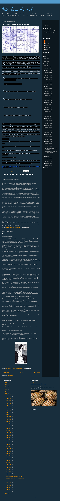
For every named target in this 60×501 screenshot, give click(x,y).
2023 (45, 59)
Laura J (45, 25)
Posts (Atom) (10, 375)
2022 (45, 61)
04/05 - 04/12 (48, 134)
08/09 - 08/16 (48, 102)
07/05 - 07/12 (48, 111)
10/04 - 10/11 (48, 88)
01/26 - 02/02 (48, 159)
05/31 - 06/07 (48, 120)
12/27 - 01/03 (48, 66)
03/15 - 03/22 (48, 139)
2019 (45, 167)
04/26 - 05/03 (48, 129)
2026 (45, 54)
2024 (45, 58)
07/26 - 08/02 (48, 105)
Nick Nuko (47, 45)
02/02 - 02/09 (48, 158)
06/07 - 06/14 (48, 118)
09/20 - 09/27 (48, 91)
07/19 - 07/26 (48, 107)
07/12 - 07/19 (48, 109)
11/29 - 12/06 (48, 73)
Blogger (35, 496)
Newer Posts (5, 372)
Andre (45, 23)
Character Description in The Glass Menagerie (17, 174)
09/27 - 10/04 (48, 89)
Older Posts (36, 372)
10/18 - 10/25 (48, 84)
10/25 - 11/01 (48, 82)
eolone (46, 49)
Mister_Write (48, 43)
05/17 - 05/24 (48, 123)
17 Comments (18, 171)
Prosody (5, 234)
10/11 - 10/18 (48, 86)
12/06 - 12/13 (48, 72)
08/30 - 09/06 (48, 97)
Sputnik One (47, 47)
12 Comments (19, 368)
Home (21, 372)
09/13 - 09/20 (48, 93)
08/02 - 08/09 (48, 104)
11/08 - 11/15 (48, 79)
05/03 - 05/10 (48, 127)
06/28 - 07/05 (48, 113)
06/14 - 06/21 (48, 116)
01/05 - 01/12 (48, 165)
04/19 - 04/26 (48, 130)
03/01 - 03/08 (48, 143)
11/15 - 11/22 (48, 77)
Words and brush (17, 9)
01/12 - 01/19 (48, 163)
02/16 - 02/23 (48, 146)
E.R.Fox (47, 40)
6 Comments (17, 227)
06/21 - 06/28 (48, 114)
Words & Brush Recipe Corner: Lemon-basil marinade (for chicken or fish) (42, 383)
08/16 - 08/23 (48, 100)
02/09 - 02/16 (48, 156)
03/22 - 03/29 (48, 137)
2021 (45, 63)
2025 (45, 56)
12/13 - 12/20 (48, 70)
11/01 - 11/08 (48, 81)
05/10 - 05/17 (48, 125)
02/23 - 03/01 (48, 145)
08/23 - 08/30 (48, 98)
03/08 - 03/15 (48, 141)
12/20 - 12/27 (48, 68)
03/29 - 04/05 (48, 136)
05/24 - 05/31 (48, 121)
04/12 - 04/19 (48, 132)
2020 (45, 65)
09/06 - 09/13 (48, 95)
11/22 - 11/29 (48, 75)
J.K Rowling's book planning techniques (15, 24)
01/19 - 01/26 (48, 161)
